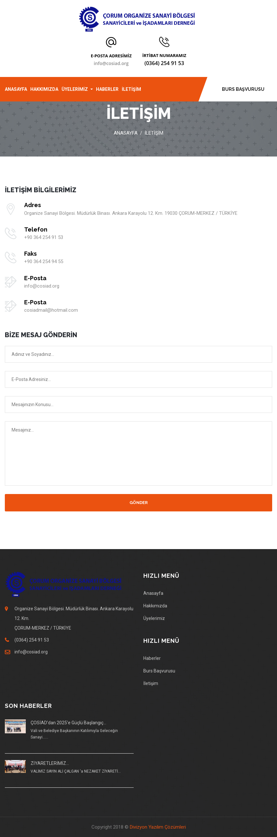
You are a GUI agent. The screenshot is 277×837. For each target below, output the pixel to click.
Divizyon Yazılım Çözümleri (158, 827)
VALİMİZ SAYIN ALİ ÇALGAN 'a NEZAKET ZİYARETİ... (76, 771)
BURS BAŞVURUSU (243, 89)
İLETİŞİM (131, 89)
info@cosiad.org (111, 63)
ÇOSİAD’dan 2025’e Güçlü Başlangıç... (68, 722)
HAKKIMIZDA (44, 89)
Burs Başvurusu (159, 670)
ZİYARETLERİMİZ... (50, 763)
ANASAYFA (16, 89)
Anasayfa (126, 133)
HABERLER (107, 89)
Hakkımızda (155, 605)
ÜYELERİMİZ (75, 89)
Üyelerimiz (154, 618)
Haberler (152, 658)
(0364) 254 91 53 (164, 63)
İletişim (150, 683)
